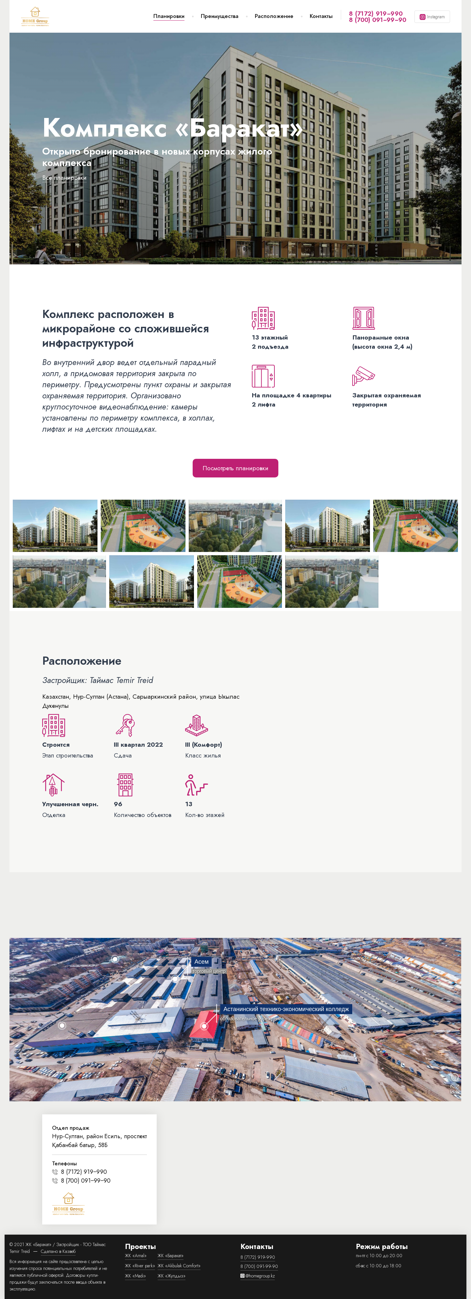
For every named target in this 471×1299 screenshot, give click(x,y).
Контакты (321, 16)
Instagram (436, 16)
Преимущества (219, 16)
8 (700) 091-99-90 (259, 1266)
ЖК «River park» (140, 1265)
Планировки (168, 16)
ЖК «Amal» (136, 1255)
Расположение (274, 16)
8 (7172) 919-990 (257, 1257)
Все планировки (64, 177)
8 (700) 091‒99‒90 (377, 20)
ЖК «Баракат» (170, 1255)
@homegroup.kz (257, 1276)
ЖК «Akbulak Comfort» (179, 1265)
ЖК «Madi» (135, 1276)
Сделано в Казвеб (58, 1251)
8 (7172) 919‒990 (376, 13)
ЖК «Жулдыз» (171, 1276)
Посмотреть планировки (235, 468)
